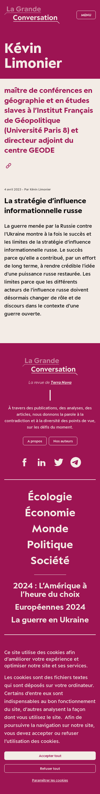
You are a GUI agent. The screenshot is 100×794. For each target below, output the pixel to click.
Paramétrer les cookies (50, 780)
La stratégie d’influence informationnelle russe (45, 205)
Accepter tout (50, 756)
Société (50, 560)
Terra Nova (61, 382)
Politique (50, 544)
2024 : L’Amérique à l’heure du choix (50, 590)
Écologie (50, 496)
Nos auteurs (63, 441)
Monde (50, 528)
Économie (50, 512)
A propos (34, 441)
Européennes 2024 (50, 607)
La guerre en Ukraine (50, 619)
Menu (86, 15)
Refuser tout (50, 768)
